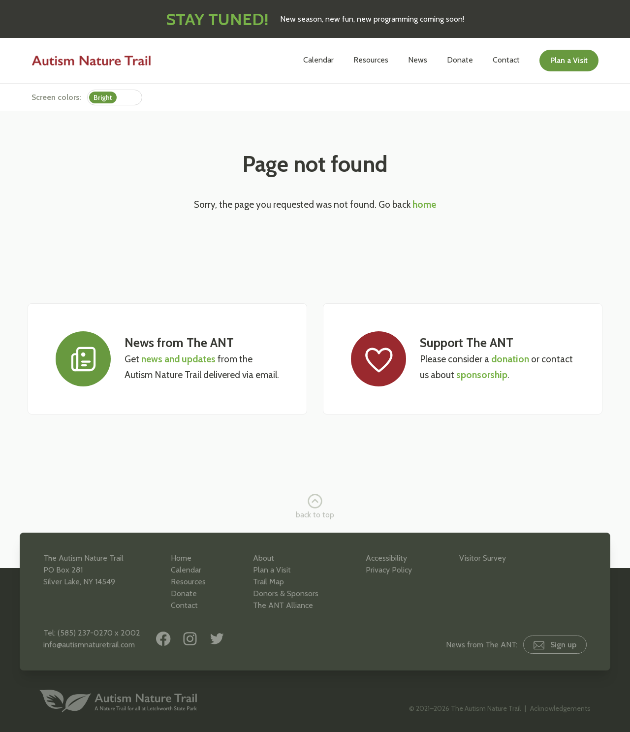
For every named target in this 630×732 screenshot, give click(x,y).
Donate (460, 59)
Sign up (555, 645)
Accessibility (386, 558)
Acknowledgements (560, 708)
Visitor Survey (482, 558)
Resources (370, 59)
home (424, 204)
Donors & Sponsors (285, 593)
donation (510, 359)
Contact (506, 59)
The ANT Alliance (283, 605)
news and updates (178, 359)
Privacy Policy (389, 569)
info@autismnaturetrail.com (89, 644)
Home (181, 558)
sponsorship (481, 375)
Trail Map (268, 581)
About (263, 558)
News (417, 59)
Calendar (318, 59)
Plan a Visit (569, 60)
